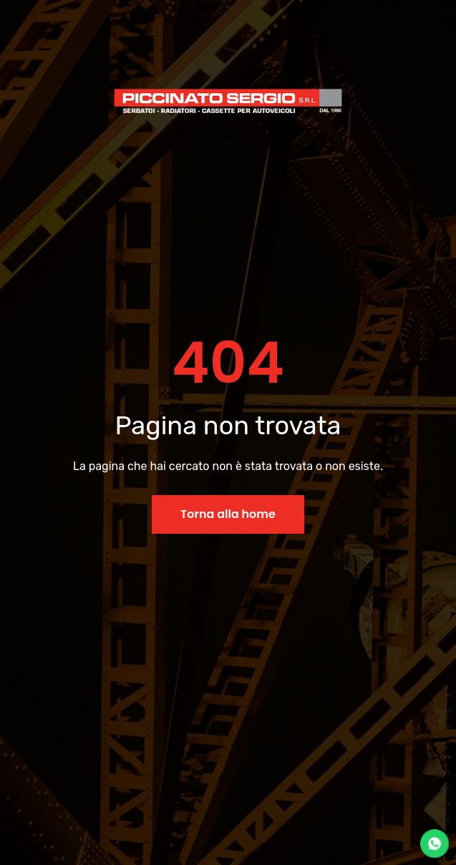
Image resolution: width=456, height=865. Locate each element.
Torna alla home (228, 514)
